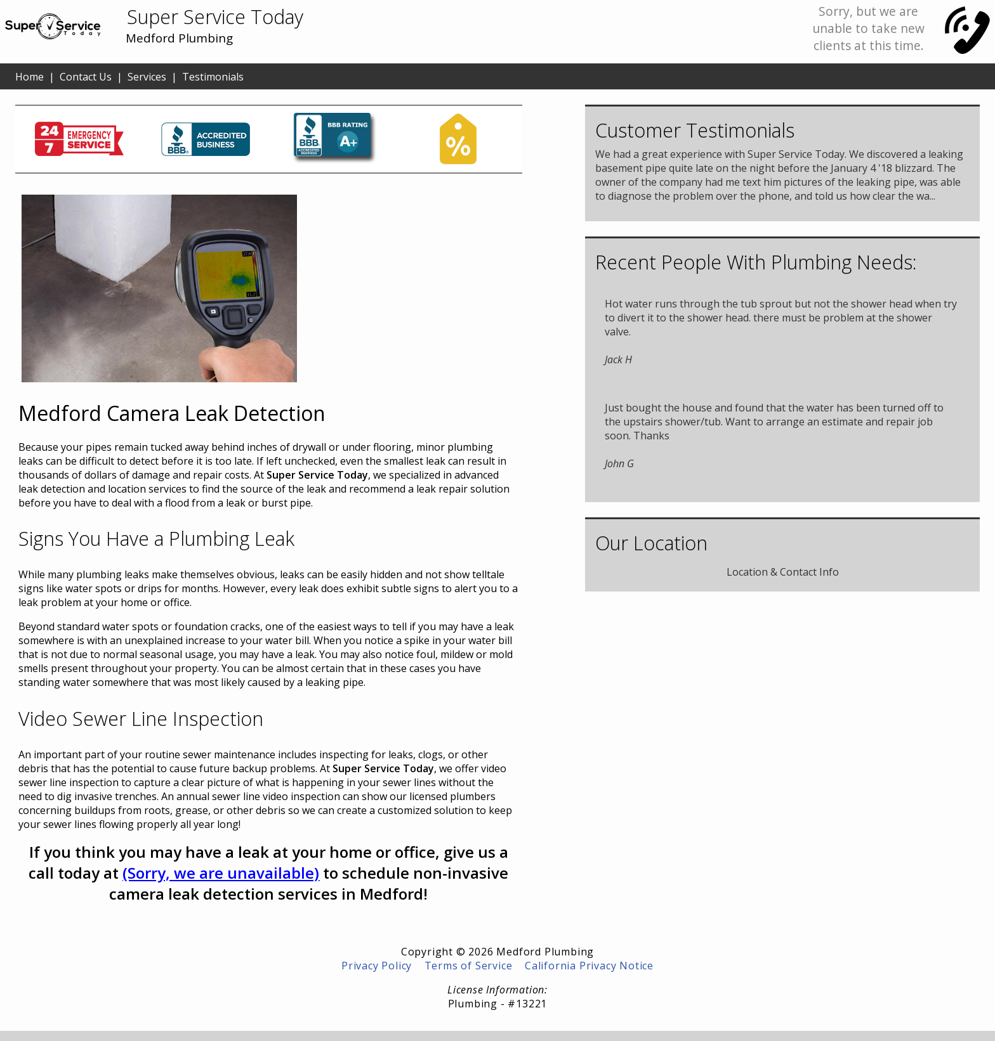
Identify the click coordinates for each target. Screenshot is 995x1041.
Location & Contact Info (783, 572)
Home (29, 77)
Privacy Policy (376, 966)
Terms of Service (469, 966)
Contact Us (86, 77)
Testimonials (213, 77)
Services (147, 77)
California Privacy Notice (589, 966)
